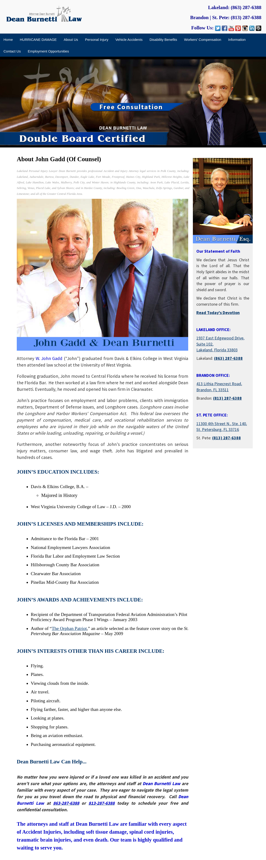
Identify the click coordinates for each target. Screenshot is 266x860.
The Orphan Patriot (69, 628)
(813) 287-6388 (246, 17)
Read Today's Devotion (218, 312)
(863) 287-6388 (246, 7)
